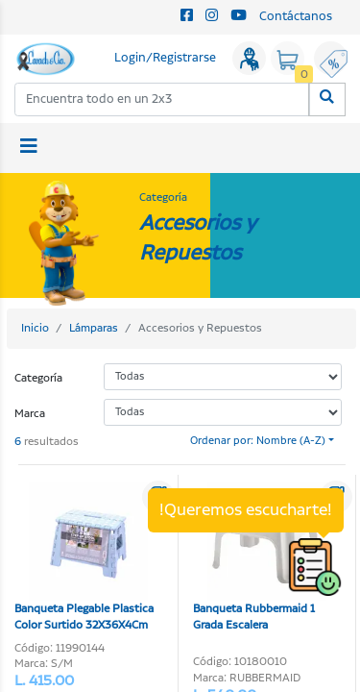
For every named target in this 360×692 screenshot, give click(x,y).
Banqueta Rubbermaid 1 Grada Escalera (259, 557)
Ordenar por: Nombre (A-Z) (257, 441)
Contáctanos (295, 17)
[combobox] (162, 99)
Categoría (38, 378)
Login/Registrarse (165, 58)
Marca (29, 414)
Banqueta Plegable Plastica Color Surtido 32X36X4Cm (84, 557)
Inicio (35, 328)
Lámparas (93, 328)
